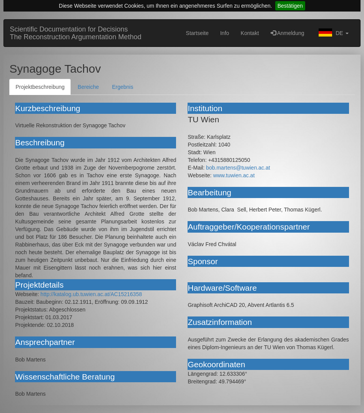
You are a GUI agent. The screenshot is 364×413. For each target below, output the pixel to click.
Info (224, 33)
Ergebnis (122, 87)
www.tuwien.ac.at (233, 175)
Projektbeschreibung (40, 87)
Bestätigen (290, 6)
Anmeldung (287, 33)
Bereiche (88, 87)
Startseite (197, 33)
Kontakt (250, 33)
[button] (332, 33)
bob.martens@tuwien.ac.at (238, 168)
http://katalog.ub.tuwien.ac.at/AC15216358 (91, 294)
